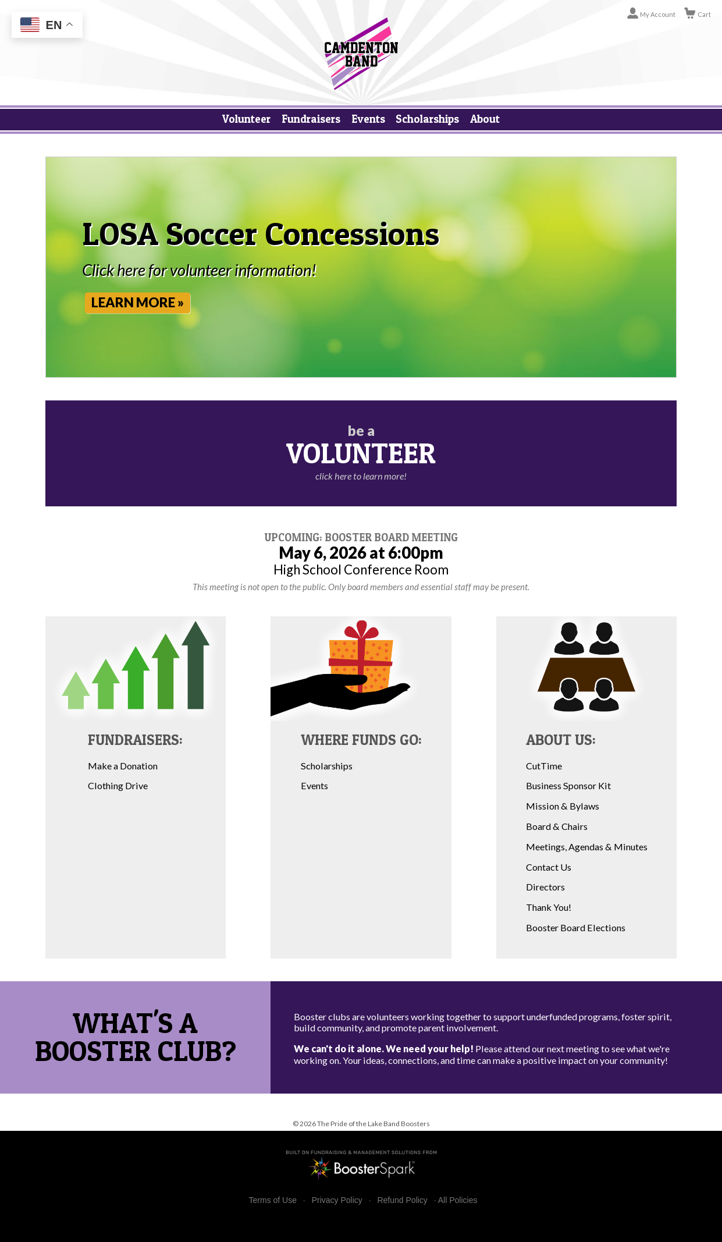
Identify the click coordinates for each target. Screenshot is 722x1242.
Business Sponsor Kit (568, 785)
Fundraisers (311, 119)
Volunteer (246, 119)
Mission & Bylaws (562, 805)
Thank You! (548, 907)
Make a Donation (123, 765)
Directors (545, 886)
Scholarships (427, 119)
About (485, 119)
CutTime (544, 765)
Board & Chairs (557, 826)
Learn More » (142, 302)
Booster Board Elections (575, 927)
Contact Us (548, 866)
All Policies (458, 1200)
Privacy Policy (337, 1200)
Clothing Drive (118, 785)
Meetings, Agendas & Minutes (587, 846)
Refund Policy (402, 1200)
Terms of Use (273, 1200)
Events (368, 119)
